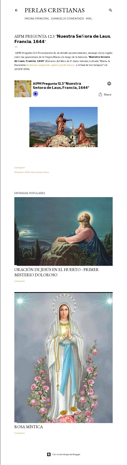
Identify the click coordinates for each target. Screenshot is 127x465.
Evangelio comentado (67, 18)
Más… (89, 18)
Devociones (36, 172)
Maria (46, 172)
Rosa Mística (28, 426)
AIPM (27, 172)
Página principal (37, 18)
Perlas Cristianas (55, 10)
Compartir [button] (19, 167)
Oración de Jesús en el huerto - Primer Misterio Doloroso (56, 272)
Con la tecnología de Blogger (63, 454)
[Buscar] (111, 9)
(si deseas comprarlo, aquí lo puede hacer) (50, 65)
